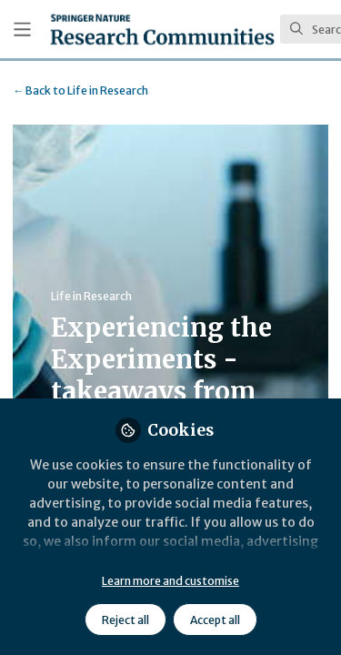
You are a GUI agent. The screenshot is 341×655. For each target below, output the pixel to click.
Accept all (215, 620)
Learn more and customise (170, 581)
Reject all (125, 620)
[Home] (162, 29)
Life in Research (80, 90)
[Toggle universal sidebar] (22, 29)
